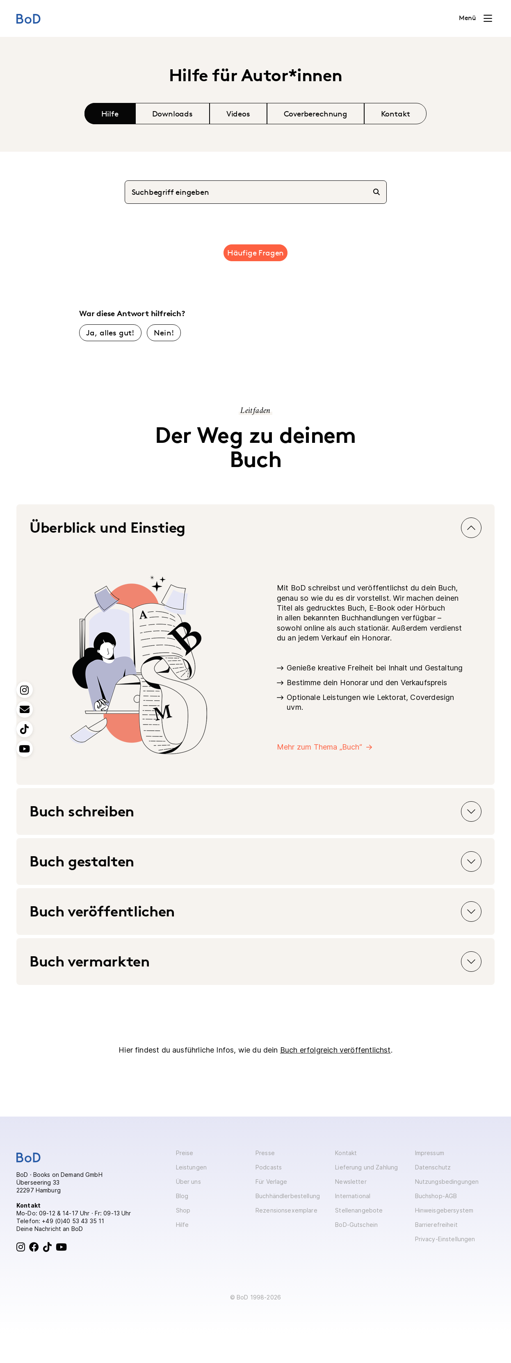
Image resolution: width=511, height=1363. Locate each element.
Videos (238, 114)
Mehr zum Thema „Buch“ (319, 747)
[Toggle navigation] (475, 18)
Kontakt (395, 114)
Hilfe (110, 114)
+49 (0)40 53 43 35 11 (73, 1220)
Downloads (172, 114)
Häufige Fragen (255, 253)
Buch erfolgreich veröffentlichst (335, 1050)
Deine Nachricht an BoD (49, 1228)
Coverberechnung (315, 114)
